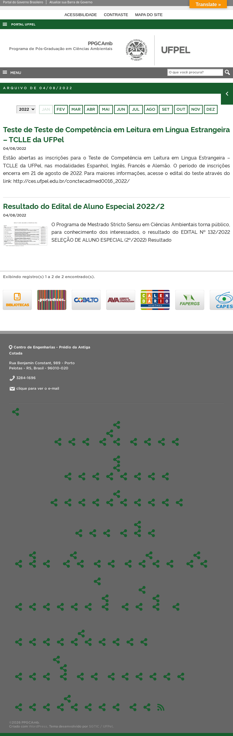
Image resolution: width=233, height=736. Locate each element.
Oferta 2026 (18, 642)
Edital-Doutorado (196, 555)
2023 (60, 607)
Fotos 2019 (116, 707)
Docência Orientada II (109, 476)
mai (106, 109)
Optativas (117, 494)
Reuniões (106, 533)
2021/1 (143, 642)
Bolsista (111, 564)
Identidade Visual (92, 533)
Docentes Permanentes (133, 442)
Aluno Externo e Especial (18, 564)
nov (195, 109)
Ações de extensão (80, 676)
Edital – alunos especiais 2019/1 (155, 598)
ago (150, 109)
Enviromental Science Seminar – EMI (109, 502)
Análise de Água (32, 676)
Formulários (149, 555)
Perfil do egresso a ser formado (175, 442)
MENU (11, 72)
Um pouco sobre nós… (111, 676)
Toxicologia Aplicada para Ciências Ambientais (179, 502)
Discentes (32, 555)
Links (139, 676)
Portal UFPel (23, 24)
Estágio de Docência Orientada (142, 564)
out (180, 109)
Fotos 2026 (18, 707)
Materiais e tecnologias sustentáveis (123, 476)
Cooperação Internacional (66, 564)
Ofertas (81, 633)
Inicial (156, 607)
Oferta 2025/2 (32, 642)
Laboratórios (180, 676)
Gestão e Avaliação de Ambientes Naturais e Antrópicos (102, 442)
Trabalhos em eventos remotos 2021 (63, 676)
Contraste (116, 14)
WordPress (38, 726)
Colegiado (123, 533)
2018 (175, 607)
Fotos (67, 698)
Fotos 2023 (60, 707)
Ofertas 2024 (60, 642)
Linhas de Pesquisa (109, 433)
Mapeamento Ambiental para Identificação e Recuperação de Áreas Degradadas (137, 502)
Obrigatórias (116, 468)
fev (61, 109)
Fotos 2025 (32, 707)
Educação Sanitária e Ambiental (95, 502)
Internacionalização (73, 555)
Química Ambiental (151, 502)
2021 (88, 607)
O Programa (116, 425)
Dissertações (46, 564)
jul (135, 109)
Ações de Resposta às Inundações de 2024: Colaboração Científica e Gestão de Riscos (18, 676)
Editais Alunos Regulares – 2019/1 (139, 607)
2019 (142, 590)
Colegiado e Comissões (137, 524)
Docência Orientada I (95, 476)
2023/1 (88, 642)
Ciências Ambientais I (67, 476)
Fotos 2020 (102, 707)
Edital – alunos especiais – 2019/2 (125, 607)
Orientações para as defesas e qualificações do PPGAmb (169, 564)
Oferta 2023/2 (74, 642)
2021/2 (129, 642)
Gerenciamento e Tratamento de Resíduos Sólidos (123, 502)
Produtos (152, 676)
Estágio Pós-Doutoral (166, 676)
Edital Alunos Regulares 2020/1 (105, 607)
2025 (32, 607)
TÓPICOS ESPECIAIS (54, 502)
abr (91, 109)
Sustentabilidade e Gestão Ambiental (165, 476)
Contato (125, 676)
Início (15, 412)
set (165, 109)
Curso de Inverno (46, 676)
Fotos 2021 (88, 707)
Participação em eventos (63, 668)
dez (210, 109)
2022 (74, 607)
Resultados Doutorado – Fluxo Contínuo (203, 564)
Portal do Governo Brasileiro (23, 2)
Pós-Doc (78, 533)
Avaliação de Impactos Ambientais (67, 502)
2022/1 (116, 642)
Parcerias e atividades (80, 564)
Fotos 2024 (46, 707)
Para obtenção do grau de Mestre (156, 564)
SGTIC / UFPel (101, 726)
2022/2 (102, 642)
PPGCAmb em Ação (56, 659)
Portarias (151, 533)
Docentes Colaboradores (147, 442)
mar (75, 109)
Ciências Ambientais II (81, 476)
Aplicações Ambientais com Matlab (81, 502)
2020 (105, 598)
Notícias (94, 676)
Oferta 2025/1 (46, 642)
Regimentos (97, 564)
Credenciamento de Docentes (133, 707)
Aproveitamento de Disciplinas (128, 564)
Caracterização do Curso (85, 442)
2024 (46, 607)
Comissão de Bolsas (161, 442)
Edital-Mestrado (97, 581)
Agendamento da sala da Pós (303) (146, 707)
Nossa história (71, 442)
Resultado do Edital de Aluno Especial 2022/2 (84, 206)
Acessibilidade (81, 14)
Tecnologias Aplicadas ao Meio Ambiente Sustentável (116, 442)
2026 (189, 564)
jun (121, 109)
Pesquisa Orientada (137, 476)
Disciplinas (116, 459)
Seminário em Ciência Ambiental (151, 476)
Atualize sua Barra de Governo (70, 2)
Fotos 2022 (74, 707)
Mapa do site (149, 14)
